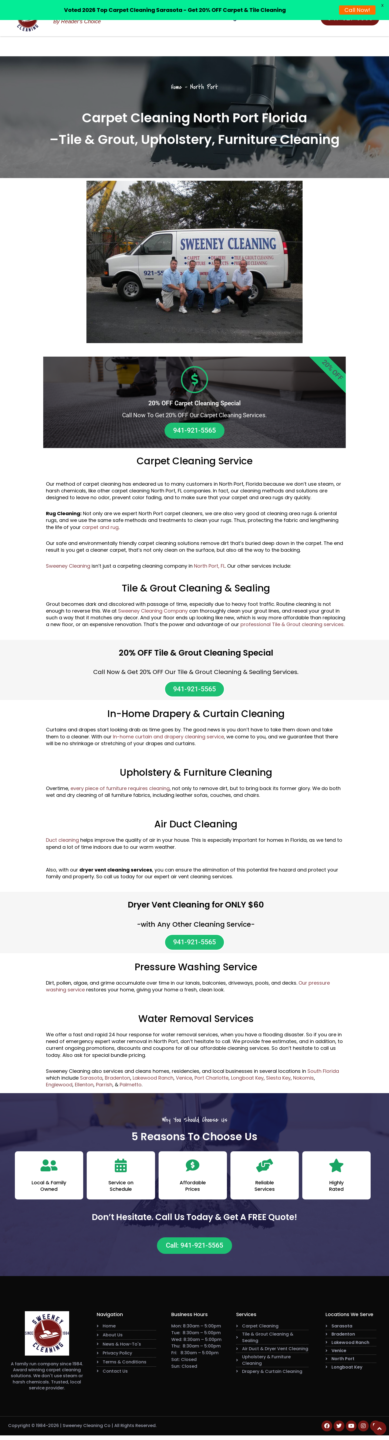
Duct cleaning (62, 842)
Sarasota (91, 1081)
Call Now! (357, 10)
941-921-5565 (194, 431)
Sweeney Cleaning (68, 567)
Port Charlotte (211, 1081)
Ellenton (84, 1088)
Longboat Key (247, 1081)
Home (176, 87)
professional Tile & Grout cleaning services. (292, 625)
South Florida (323, 1074)
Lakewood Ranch (153, 1081)
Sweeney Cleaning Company (153, 612)
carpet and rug (100, 528)
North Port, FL (209, 567)
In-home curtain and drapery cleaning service (168, 739)
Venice (184, 1081)
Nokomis (303, 1081)
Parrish (104, 1088)
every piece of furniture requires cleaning (120, 790)
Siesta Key (278, 1081)
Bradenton (117, 1081)
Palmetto (131, 1088)
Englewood (59, 1088)
